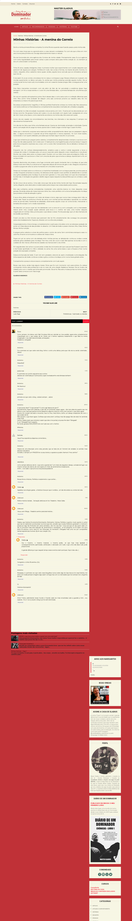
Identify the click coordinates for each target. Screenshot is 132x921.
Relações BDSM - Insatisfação (101, 350)
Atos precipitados (97, 373)
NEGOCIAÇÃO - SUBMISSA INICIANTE (100, 637)
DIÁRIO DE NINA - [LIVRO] (96, 741)
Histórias (63, 26)
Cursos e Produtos (94, 618)
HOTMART (91, 269)
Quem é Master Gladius (96, 613)
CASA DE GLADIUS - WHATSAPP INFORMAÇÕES (99, 651)
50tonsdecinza (94, 687)
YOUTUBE (74, 26)
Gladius (22, 514)
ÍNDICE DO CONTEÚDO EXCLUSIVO (100, 267)
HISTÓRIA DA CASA (94, 265)
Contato (28, 4)
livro (91, 715)
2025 (91, 312)
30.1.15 (80, 514)
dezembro (95, 338)
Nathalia (23, 460)
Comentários (93, 598)
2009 (92, 403)
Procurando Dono (97, 375)
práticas (92, 297)
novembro (95, 340)
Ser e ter (94, 377)
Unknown (23, 527)
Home (16, 4)
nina (89, 622)
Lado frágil (94, 364)
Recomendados (38, 26)
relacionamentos (95, 300)
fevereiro (94, 398)
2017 (91, 321)
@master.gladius (101, 783)
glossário (92, 706)
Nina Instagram (93, 654)
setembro (94, 387)
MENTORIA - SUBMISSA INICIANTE (99, 635)
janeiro (93, 400)
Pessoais (51, 26)
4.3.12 (80, 394)
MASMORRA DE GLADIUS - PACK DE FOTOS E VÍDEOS (100, 659)
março (93, 395)
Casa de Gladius (93, 620)
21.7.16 (80, 570)
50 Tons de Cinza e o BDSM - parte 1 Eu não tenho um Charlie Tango (106, 441)
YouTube (91, 807)
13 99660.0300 (101, 787)
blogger (79, 344)
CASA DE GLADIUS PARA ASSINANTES (101, 737)
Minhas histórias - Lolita (103, 447)
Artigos (25, 26)
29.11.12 (79, 428)
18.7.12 (80, 406)
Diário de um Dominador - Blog (98, 809)
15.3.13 (80, 471)
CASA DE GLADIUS (94, 649)
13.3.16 (80, 602)
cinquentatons (94, 697)
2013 (91, 330)
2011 (91, 334)
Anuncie (35, 4)
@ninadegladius (101, 785)
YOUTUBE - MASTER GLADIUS (98, 739)
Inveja (93, 366)
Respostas (24, 567)
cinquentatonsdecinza (96, 700)
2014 (91, 328)
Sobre (22, 4)
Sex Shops (94, 353)
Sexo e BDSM (95, 342)
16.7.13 (80, 487)
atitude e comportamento (98, 285)
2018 (91, 319)
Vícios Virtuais (96, 382)
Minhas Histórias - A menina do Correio (101, 361)
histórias (23, 35)
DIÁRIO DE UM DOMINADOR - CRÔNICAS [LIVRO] (101, 743)
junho (93, 393)
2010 (91, 336)
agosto (93, 389)
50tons (91, 684)
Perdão (93, 371)
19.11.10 (80, 355)
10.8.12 (80, 417)
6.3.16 (80, 548)
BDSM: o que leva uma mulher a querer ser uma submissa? (41, 669)
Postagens (93, 595)
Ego (92, 348)
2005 (91, 405)
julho (93, 391)
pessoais (92, 294)
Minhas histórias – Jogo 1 (22, 684)
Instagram (91, 805)
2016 (91, 323)
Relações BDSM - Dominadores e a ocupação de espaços (103, 345)
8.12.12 (80, 460)
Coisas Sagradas (96, 380)
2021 (91, 317)
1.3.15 (80, 526)
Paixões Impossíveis (98, 369)
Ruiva (22, 355)
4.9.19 (80, 616)
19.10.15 (79, 537)
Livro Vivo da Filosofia (95, 616)
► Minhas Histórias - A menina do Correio (30, 307)
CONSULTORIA (93, 634)
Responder (24, 366)
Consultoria (92, 264)
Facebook (91, 810)
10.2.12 (80, 371)
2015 (91, 326)
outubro (94, 384)
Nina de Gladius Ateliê (95, 656)
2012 (91, 332)
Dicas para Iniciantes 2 (29, 676)
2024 (92, 315)
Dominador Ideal (101, 432)
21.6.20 (80, 627)
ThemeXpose (85, 918)
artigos (92, 282)
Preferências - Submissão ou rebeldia (101, 357)
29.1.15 (80, 503)
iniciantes (92, 291)
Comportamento (95, 703)
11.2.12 (80, 383)
